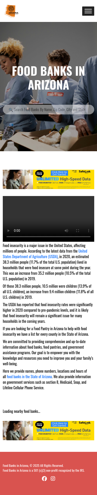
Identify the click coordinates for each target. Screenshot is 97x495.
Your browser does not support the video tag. (48, 219)
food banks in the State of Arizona (29, 376)
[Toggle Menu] (88, 11)
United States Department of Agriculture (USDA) (45, 253)
